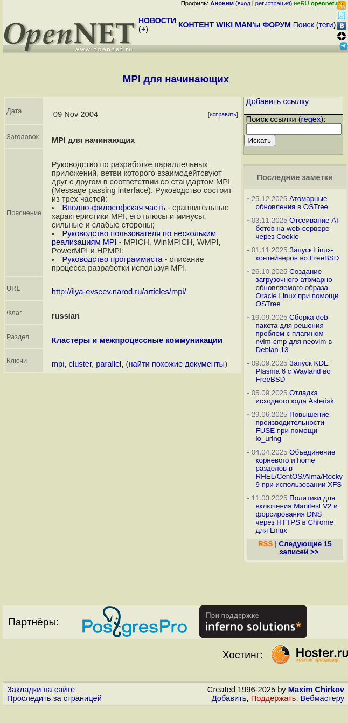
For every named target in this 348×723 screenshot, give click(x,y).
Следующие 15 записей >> (305, 548)
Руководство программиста (112, 259)
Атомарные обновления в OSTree (292, 203)
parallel (108, 364)
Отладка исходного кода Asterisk (295, 397)
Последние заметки (294, 177)
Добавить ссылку (277, 101)
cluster (80, 364)
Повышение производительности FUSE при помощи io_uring (293, 426)
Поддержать (273, 698)
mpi (58, 364)
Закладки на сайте (41, 689)
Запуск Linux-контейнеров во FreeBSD (297, 254)
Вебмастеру (322, 698)
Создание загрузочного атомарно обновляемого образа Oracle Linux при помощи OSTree (297, 287)
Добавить (229, 698)
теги (326, 24)
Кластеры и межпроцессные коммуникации (137, 340)
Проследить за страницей (54, 698)
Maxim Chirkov (316, 689)
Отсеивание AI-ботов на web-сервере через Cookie (298, 228)
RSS (265, 544)
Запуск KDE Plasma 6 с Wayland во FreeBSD (293, 371)
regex (311, 119)
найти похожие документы (176, 364)
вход (244, 3)
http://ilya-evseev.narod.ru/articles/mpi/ (119, 291)
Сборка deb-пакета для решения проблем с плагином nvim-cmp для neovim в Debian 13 (294, 333)
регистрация (272, 3)
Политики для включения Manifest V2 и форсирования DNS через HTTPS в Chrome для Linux (297, 514)
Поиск (303, 24)
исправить (223, 115)
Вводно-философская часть (113, 207)
